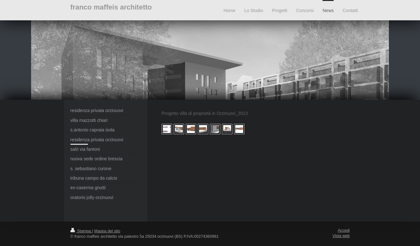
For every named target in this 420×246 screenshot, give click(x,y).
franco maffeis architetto (111, 7)
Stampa (81, 231)
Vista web (341, 236)
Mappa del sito (107, 231)
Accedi (344, 230)
